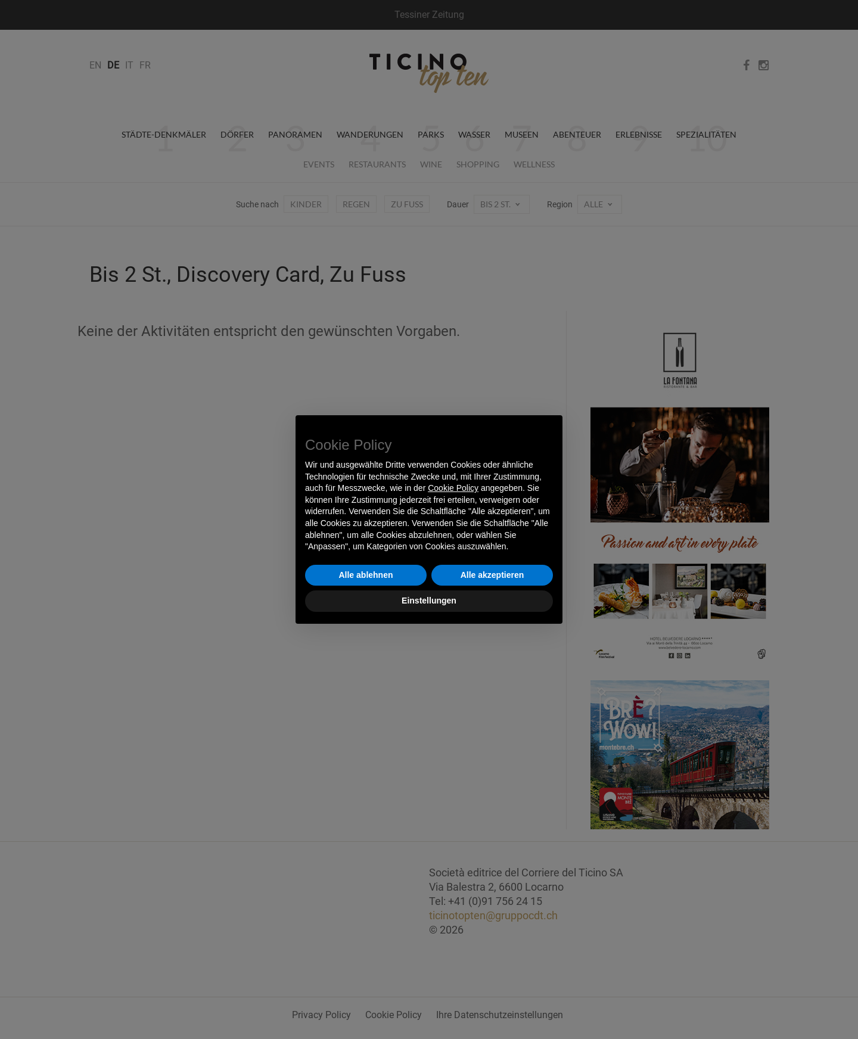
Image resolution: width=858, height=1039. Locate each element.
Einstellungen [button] (429, 600)
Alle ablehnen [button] (365, 575)
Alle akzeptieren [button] (492, 575)
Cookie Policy (453, 488)
